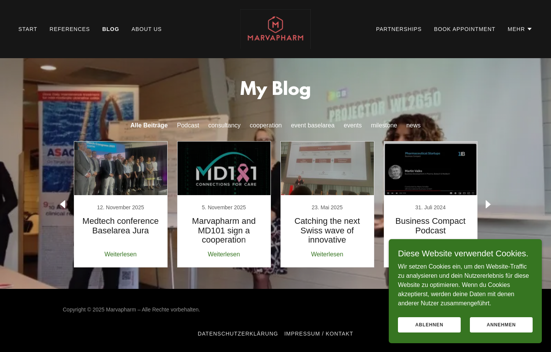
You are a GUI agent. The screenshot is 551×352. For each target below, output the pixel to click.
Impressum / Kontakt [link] (318, 334)
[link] (275, 28)
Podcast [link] (188, 125)
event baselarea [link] (312, 125)
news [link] (413, 125)
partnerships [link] (399, 29)
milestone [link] (384, 125)
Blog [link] (110, 29)
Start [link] (27, 29)
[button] (520, 29)
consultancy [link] (224, 125)
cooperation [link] (266, 125)
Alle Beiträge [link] (149, 125)
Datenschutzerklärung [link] (238, 334)
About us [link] (147, 29)
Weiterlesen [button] (120, 254)
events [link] (353, 125)
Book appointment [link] (465, 29)
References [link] (70, 29)
